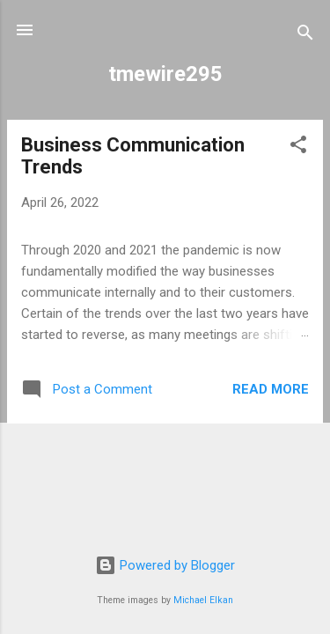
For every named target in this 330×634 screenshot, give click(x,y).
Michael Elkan (203, 600)
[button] (298, 147)
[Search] (305, 36)
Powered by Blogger (165, 565)
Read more (270, 389)
